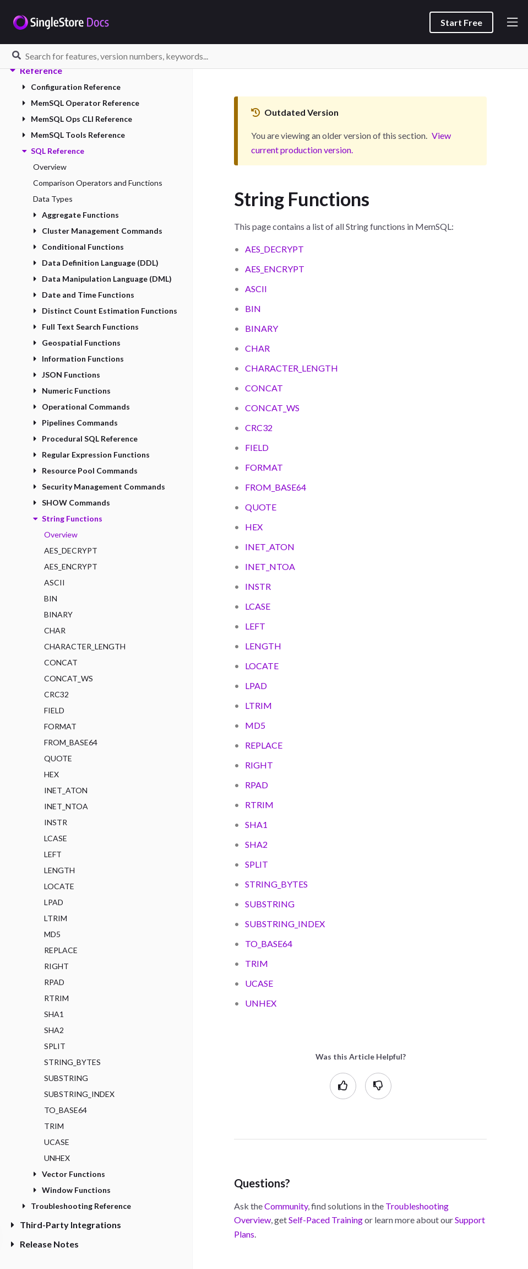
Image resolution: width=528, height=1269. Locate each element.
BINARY (58, 614)
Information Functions (78, 358)
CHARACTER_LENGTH (85, 646)
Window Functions (72, 1190)
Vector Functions (69, 1174)
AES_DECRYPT (70, 550)
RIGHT (56, 966)
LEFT (53, 854)
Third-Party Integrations (66, 1224)
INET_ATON (66, 790)
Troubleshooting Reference (76, 1206)
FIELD (54, 710)
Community (286, 1206)
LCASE (55, 838)
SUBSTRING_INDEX (79, 1094)
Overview (50, 166)
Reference (36, 70)
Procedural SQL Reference (85, 438)
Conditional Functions (78, 246)
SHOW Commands (71, 502)
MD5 (52, 934)
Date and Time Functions (83, 294)
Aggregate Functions (76, 214)
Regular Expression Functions (91, 454)
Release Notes (45, 1244)
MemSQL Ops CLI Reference (77, 118)
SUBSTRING (66, 1078)
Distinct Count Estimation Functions (105, 310)
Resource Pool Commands (85, 470)
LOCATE (59, 886)
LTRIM (55, 918)
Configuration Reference (71, 87)
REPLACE (61, 950)
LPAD (53, 902)
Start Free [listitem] (461, 22)
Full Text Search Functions (86, 326)
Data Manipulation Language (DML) (102, 278)
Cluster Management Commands (97, 230)
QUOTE (58, 758)
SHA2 (54, 1030)
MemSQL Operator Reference (80, 102)
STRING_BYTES (72, 1062)
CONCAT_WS (68, 678)
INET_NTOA (66, 806)
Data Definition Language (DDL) (96, 262)
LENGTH (59, 870)
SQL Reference (53, 150)
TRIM (54, 1126)
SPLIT (55, 1046)
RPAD (54, 982)
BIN (50, 598)
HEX (51, 774)
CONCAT (61, 662)
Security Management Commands (99, 486)
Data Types (53, 198)
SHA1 (54, 1014)
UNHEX (57, 1158)
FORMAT (60, 726)
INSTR (55, 822)
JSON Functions (66, 374)
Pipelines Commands (75, 422)
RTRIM (56, 998)
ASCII (54, 582)
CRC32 (56, 694)
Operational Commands (81, 406)
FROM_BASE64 (70, 742)
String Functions (67, 518)
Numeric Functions (72, 390)
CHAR (55, 630)
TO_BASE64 (65, 1110)
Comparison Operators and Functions (97, 182)
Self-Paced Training (326, 1219)
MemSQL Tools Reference (73, 134)
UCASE (56, 1142)
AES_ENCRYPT (70, 566)
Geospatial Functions (77, 342)
